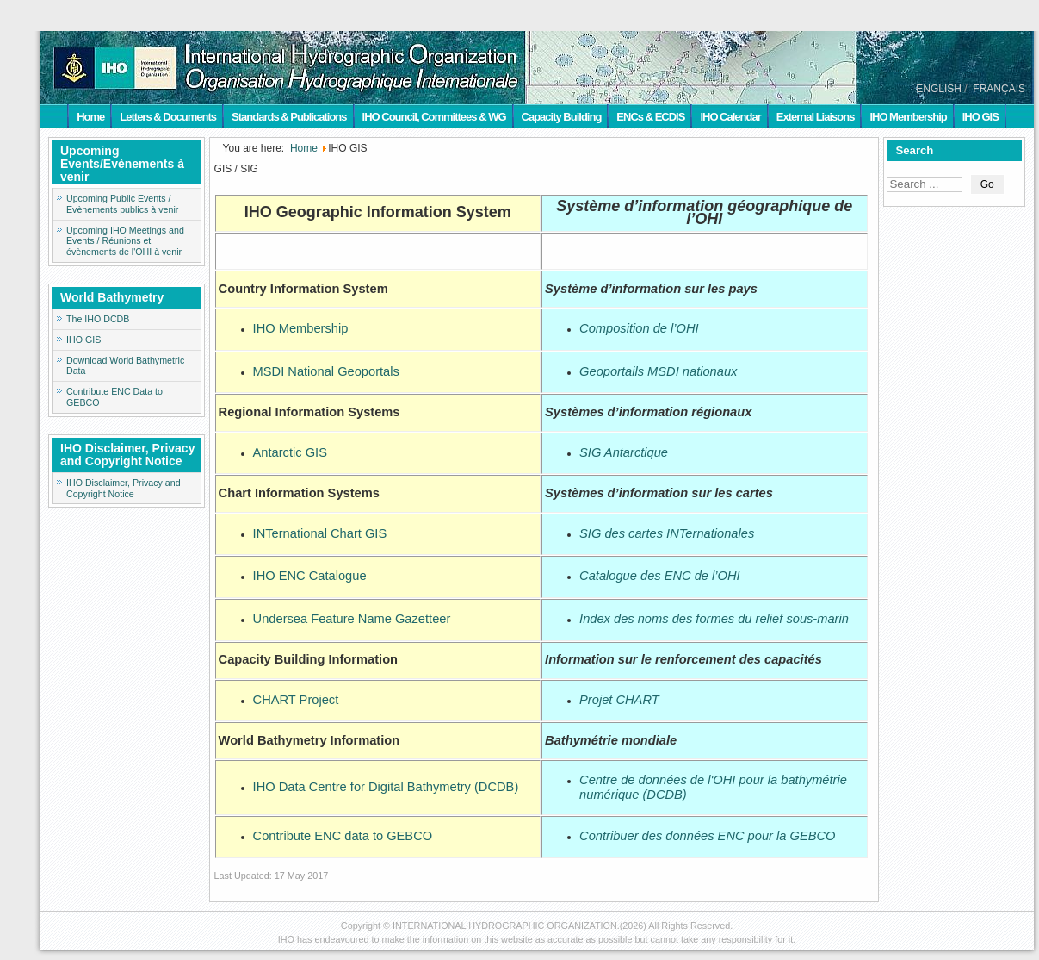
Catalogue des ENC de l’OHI (659, 576)
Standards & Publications (289, 116)
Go (987, 184)
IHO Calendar (730, 116)
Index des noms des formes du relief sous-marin (714, 619)
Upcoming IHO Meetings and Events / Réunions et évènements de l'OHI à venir (125, 241)
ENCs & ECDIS (650, 116)
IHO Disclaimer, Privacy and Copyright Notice (123, 488)
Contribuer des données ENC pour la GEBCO (707, 836)
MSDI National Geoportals (326, 371)
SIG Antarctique (623, 452)
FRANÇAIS (999, 89)
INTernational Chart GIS (320, 533)
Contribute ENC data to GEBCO (343, 836)
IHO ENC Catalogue (310, 576)
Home (90, 116)
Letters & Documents (168, 116)
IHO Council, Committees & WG (434, 116)
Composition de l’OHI (638, 328)
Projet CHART (619, 700)
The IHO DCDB (97, 319)
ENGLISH (939, 89)
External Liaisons (815, 116)
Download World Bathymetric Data (125, 366)
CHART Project (296, 700)
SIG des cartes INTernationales (666, 533)
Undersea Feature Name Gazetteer (352, 619)
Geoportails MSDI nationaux (658, 371)
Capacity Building (562, 116)
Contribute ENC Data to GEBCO (114, 397)
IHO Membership (907, 116)
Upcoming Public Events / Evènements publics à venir (122, 204)
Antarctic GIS (290, 452)
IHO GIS (980, 116)
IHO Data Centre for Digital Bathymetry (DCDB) (386, 787)
